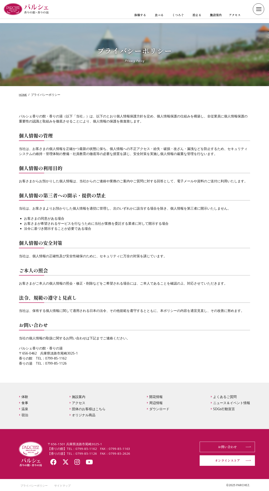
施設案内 (78, 396)
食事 (24, 402)
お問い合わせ (225, 446)
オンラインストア (224, 460)
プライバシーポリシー (33, 485)
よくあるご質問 (225, 396)
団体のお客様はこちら (88, 409)
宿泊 (24, 415)
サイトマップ (64, 485)
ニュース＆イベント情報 (231, 402)
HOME (23, 95)
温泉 (24, 409)
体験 (24, 396)
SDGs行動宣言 (224, 409)
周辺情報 (156, 402)
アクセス (78, 402)
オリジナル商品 (83, 415)
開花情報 (156, 396)
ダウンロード (159, 409)
